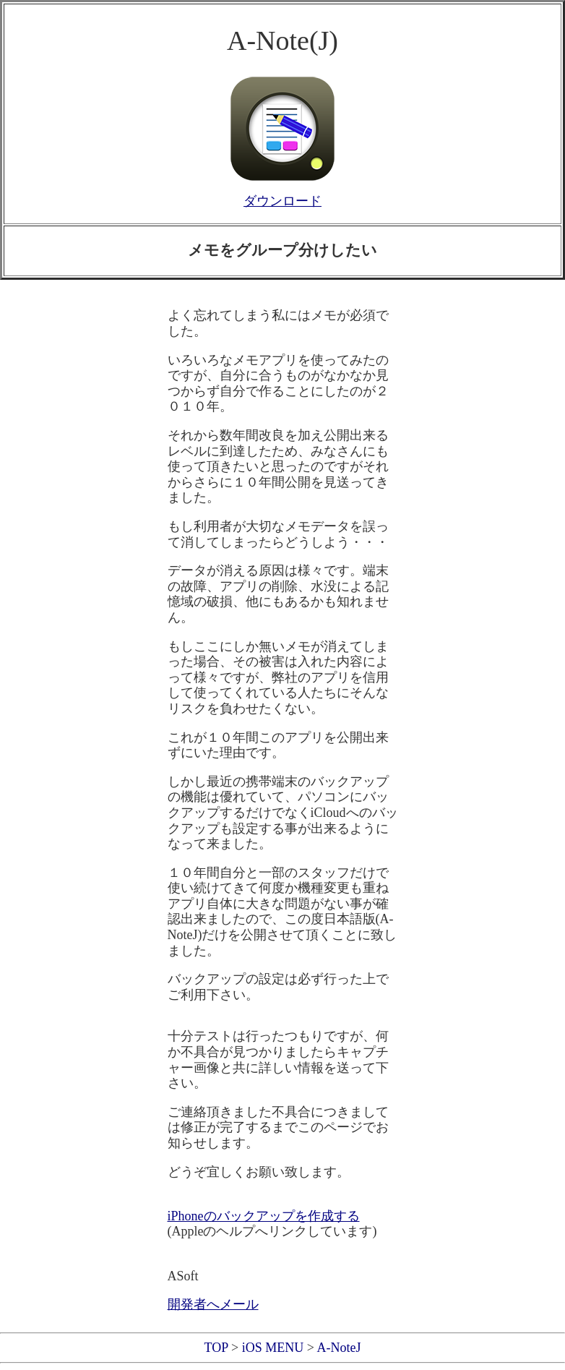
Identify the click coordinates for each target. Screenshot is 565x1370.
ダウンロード (282, 201)
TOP (216, 1347)
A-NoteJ (338, 1347)
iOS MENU (273, 1347)
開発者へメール (213, 1304)
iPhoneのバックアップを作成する (264, 1216)
